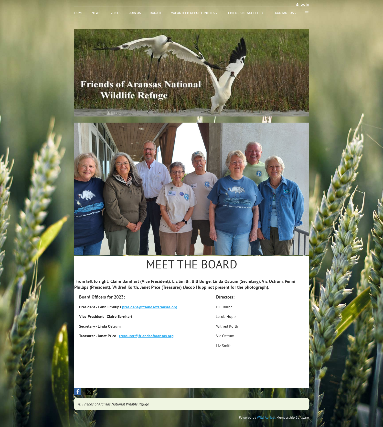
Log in (305, 4)
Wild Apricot (266, 417)
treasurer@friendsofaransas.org (146, 335)
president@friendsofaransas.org (149, 306)
